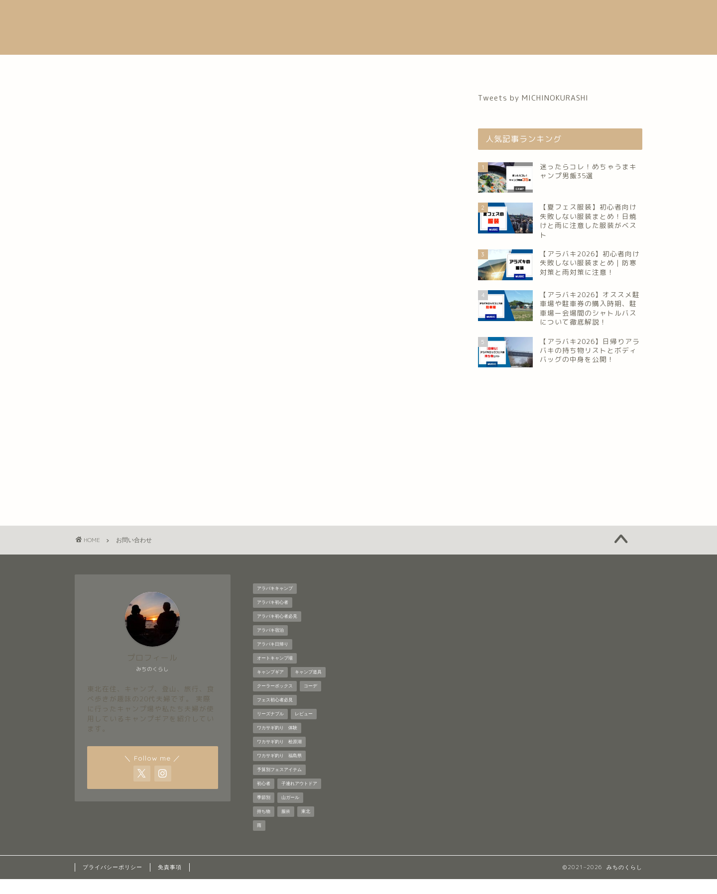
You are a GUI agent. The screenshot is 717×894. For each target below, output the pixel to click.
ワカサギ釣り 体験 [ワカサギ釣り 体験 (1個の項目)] (277, 743)
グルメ (459, 67)
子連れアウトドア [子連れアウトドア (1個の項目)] (299, 798)
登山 (413, 67)
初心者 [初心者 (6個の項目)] (263, 798)
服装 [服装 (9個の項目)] (285, 826)
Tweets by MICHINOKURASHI (533, 98)
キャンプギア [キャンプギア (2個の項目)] (270, 687)
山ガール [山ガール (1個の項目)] (290, 812)
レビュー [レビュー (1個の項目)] (304, 729)
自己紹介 (237, 67)
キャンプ (363, 67)
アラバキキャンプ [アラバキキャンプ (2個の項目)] (275, 603)
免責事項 (170, 882)
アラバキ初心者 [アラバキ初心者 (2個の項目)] (272, 617)
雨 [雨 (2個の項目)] (259, 840)
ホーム (182, 67)
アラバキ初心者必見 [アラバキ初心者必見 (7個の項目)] (277, 631)
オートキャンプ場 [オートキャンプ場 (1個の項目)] (275, 673)
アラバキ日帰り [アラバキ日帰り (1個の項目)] (272, 659)
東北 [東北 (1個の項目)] (305, 826)
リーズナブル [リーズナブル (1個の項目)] (270, 729)
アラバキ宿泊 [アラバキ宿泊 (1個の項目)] (270, 645)
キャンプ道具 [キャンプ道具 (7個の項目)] (308, 687)
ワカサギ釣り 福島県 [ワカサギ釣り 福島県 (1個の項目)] (279, 771)
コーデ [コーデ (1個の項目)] (310, 701)
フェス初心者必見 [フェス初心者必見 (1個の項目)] (275, 715)
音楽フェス (300, 67)
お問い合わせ (522, 67)
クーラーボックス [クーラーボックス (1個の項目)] (275, 701)
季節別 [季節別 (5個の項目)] (263, 812)
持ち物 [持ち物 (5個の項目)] (263, 826)
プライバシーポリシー (112, 882)
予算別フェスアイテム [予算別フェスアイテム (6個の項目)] (279, 784)
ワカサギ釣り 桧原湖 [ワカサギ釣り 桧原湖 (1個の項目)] (279, 757)
